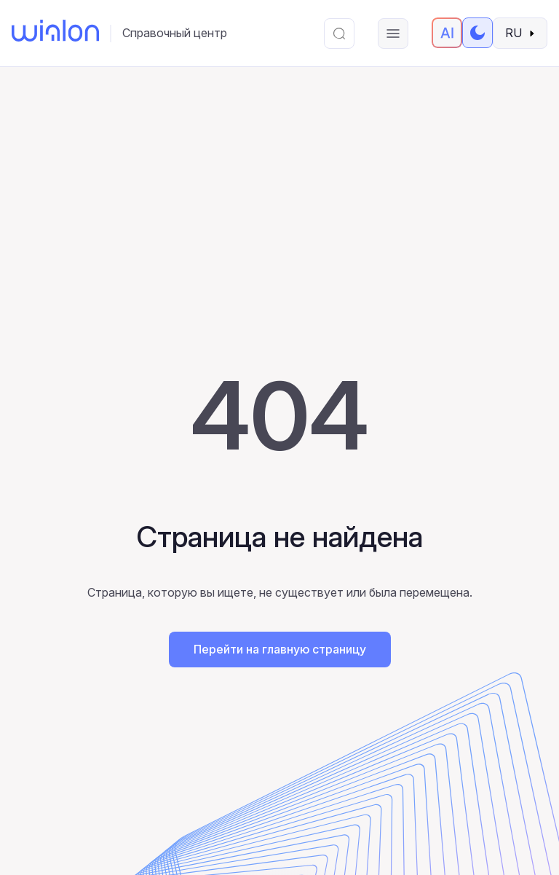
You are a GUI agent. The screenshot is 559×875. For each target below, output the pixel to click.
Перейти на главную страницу (280, 649)
